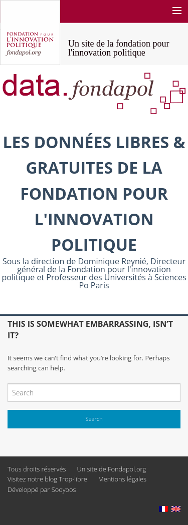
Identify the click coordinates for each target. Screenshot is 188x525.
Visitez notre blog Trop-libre (47, 478)
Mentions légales (122, 478)
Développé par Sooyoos (42, 489)
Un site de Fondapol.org (111, 468)
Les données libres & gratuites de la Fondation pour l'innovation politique (94, 193)
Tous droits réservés (37, 468)
